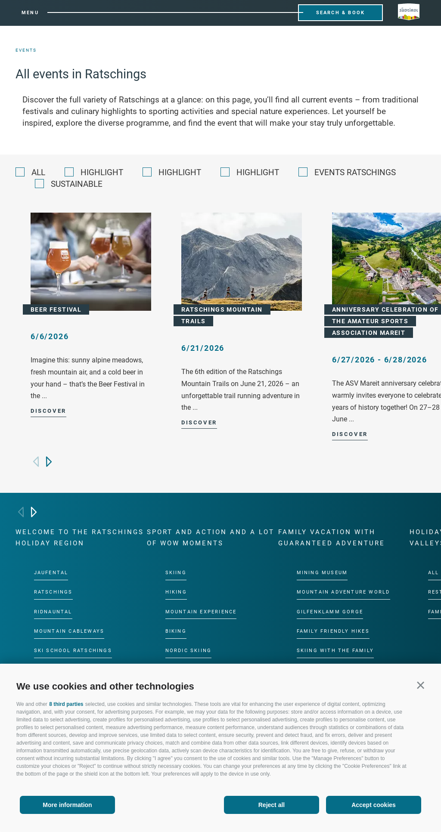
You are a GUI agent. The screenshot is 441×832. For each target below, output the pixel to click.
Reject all (271, 804)
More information (67, 804)
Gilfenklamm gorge (330, 611)
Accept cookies (373, 804)
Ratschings (53, 592)
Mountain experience (201, 611)
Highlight (102, 172)
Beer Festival (56, 309)
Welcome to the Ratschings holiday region (80, 537)
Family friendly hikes (333, 631)
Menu (30, 12)
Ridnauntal (53, 611)
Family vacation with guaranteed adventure (331, 537)
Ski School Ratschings (73, 650)
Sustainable (76, 184)
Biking (175, 631)
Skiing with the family (335, 650)
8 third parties (66, 704)
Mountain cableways (69, 631)
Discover (48, 411)
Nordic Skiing (188, 650)
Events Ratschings (355, 172)
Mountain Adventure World (343, 592)
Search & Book (340, 12)
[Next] (48, 461)
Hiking (176, 592)
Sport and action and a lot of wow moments (210, 537)
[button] (420, 685)
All (38, 172)
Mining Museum (322, 572)
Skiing (175, 572)
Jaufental (51, 572)
